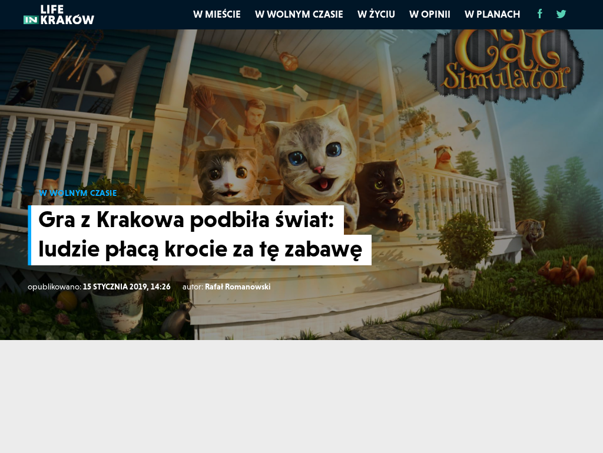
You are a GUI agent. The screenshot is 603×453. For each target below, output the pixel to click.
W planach (493, 14)
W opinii (429, 14)
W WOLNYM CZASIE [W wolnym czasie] (78, 193)
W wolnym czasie (299, 14)
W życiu (376, 14)
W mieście (217, 14)
